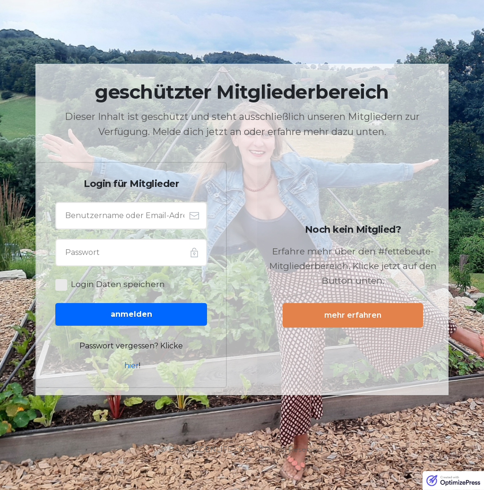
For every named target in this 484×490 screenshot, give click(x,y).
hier (131, 365)
